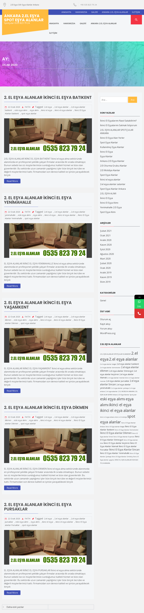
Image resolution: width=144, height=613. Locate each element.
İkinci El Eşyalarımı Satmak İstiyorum (118, 108)
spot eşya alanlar (28, 96)
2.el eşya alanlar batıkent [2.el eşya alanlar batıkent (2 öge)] (128, 347)
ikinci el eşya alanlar (63, 93)
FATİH (27, 90)
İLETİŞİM (136, 12)
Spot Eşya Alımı (107, 194)
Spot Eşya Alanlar (109, 125)
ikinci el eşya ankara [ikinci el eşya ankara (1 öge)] (107, 400)
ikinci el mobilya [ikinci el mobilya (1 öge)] (121, 400)
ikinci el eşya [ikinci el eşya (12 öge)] (120, 387)
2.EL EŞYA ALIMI (108, 176)
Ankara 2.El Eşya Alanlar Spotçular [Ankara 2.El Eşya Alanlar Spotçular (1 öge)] (124, 378)
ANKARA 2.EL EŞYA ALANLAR (115, 12)
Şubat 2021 (106, 213)
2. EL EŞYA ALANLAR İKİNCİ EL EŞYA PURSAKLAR (38, 490)
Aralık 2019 (105, 255)
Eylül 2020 (105, 232)
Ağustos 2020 (107, 236)
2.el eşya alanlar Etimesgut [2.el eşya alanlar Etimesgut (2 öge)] (121, 353)
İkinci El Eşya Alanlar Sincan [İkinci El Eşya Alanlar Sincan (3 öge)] (124, 432)
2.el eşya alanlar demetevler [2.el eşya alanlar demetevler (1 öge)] (110, 351)
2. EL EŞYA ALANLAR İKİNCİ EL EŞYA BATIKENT (48, 80)
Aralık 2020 (105, 223)
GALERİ (94, 12)
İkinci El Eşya (106, 134)
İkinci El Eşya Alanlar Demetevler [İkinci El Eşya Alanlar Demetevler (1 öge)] (126, 413)
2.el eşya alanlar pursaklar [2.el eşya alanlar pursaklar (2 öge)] (117, 364)
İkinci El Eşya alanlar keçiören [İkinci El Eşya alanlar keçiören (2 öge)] (117, 426)
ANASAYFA (66, 12)
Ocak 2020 (105, 250)
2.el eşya (48, 90)
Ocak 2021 (105, 218)
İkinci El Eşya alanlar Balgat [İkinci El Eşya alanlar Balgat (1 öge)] (115, 410)
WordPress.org (107, 316)
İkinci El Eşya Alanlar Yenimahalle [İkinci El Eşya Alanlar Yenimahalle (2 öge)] (114, 436)
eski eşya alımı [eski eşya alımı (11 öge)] (112, 381)
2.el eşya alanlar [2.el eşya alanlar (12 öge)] (123, 342)
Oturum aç (105, 302)
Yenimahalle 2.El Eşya (111, 190)
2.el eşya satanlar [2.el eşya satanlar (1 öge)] (112, 374)
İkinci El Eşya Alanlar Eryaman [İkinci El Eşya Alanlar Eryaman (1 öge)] (123, 420)
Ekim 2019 (105, 264)
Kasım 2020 (106, 227)
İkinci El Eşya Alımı (109, 185)
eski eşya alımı (21, 93)
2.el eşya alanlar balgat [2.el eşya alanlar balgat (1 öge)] (108, 347)
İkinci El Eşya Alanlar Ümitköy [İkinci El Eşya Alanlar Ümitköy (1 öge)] (122, 440)
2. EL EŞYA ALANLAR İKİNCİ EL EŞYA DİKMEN (46, 390)
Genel (103, 283)
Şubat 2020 (106, 246)
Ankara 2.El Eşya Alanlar (112, 143)
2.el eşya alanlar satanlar (112, 167)
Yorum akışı (106, 311)
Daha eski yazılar (15, 590)
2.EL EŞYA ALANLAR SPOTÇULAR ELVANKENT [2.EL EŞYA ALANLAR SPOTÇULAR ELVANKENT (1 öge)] (115, 337)
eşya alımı (34, 93)
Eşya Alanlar (106, 139)
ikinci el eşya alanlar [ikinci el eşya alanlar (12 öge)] (118, 393)
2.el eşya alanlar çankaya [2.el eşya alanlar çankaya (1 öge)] (120, 371)
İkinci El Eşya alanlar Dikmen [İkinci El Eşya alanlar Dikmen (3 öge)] (116, 415)
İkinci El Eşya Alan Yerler (112, 120)
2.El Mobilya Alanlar (110, 153)
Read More (12, 164)
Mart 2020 (105, 241)
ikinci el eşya (46, 93)
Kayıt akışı (105, 306)
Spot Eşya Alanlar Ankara (113, 171)
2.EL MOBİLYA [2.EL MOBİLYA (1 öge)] (123, 374)
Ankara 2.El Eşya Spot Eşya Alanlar (24, 18)
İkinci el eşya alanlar (110, 162)
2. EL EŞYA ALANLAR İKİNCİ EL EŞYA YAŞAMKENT (38, 288)
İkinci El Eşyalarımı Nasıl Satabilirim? (118, 103)
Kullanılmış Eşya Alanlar (112, 130)
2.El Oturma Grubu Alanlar (113, 148)
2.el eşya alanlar (61, 90)
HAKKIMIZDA (81, 12)
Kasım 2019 (106, 260)
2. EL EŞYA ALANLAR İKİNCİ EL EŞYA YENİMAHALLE (38, 183)
